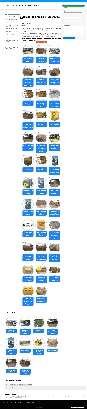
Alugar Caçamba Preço (25, 351)
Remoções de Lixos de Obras (12, 41)
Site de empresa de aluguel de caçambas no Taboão (54, 193)
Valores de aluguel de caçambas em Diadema (41, 192)
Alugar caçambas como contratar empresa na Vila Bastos (54, 60)
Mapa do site (30, 402)
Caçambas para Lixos (11, 28)
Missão (21, 5)
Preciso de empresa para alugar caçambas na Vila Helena (41, 81)
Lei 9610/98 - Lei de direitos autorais (16, 397)
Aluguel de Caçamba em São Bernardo (25, 372)
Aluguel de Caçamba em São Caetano (52, 332)
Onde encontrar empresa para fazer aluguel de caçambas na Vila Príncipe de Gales (54, 171)
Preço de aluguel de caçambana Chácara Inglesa (28, 279)
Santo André (12, 384)
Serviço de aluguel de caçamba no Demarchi (41, 213)
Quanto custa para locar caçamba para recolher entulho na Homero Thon (55, 235)
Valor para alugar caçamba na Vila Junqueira (28, 60)
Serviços (28, 5)
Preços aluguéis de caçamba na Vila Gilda (41, 124)
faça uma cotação (41, 42)
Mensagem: (65, 30)
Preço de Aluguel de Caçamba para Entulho (38, 352)
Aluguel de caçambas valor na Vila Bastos (41, 60)
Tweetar (23, 25)
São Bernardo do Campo (22, 384)
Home (7, 5)
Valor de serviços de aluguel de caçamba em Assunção (41, 280)
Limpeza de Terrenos (11, 34)
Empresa (14, 5)
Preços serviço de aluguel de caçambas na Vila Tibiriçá (28, 257)
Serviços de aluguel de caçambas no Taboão (55, 124)
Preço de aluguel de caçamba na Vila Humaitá (28, 234)
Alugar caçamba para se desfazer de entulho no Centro (41, 300)
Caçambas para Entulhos (12, 26)
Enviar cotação (69, 38)
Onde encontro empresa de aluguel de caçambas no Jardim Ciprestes (28, 82)
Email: (65, 12)
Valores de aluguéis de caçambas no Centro (28, 213)
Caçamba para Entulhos (12, 22)
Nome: (65, 8)
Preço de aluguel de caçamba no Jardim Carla (54, 279)
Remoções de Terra (11, 43)
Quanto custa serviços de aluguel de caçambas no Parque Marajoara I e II (28, 301)
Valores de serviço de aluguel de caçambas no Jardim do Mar (54, 148)
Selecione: (7, 384)
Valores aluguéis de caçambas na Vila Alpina (28, 192)
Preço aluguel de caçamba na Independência (28, 169)
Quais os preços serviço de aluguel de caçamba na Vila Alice (54, 81)
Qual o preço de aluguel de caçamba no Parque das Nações (41, 257)
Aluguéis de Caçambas (12, 19)
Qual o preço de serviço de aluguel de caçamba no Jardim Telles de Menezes (41, 148)
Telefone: (65, 16)
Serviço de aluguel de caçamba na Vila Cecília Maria (41, 234)
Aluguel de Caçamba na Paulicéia (25, 332)
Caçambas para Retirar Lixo (12, 32)
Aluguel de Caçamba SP (11, 331)
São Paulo (30, 384)
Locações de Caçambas (12, 38)
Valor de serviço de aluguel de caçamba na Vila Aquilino (28, 148)
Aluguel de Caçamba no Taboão (11, 352)
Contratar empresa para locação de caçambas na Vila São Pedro (54, 214)
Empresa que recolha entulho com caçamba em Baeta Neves (54, 104)
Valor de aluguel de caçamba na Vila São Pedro (41, 169)
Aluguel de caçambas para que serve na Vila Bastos (41, 104)
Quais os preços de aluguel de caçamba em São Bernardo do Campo (54, 258)
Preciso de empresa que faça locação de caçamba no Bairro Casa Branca (28, 126)
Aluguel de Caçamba (38, 331)
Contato (36, 5)
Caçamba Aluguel (52, 350)
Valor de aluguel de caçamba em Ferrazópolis (28, 103)
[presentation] (73, 22)
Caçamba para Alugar (11, 371)
